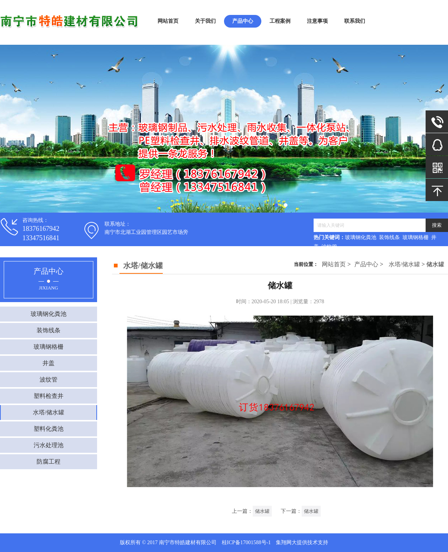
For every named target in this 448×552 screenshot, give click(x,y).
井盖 (49, 363)
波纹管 (48, 379)
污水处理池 (48, 445)
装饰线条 (48, 330)
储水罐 (262, 511)
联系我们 (354, 21)
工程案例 (280, 21)
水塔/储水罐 (48, 412)
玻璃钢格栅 (48, 347)
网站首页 (168, 21)
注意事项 (317, 21)
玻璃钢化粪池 (48, 314)
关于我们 (205, 21)
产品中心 (242, 21)
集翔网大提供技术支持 (302, 542)
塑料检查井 (48, 396)
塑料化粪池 (48, 429)
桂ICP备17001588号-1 (246, 542)
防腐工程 (48, 461)
